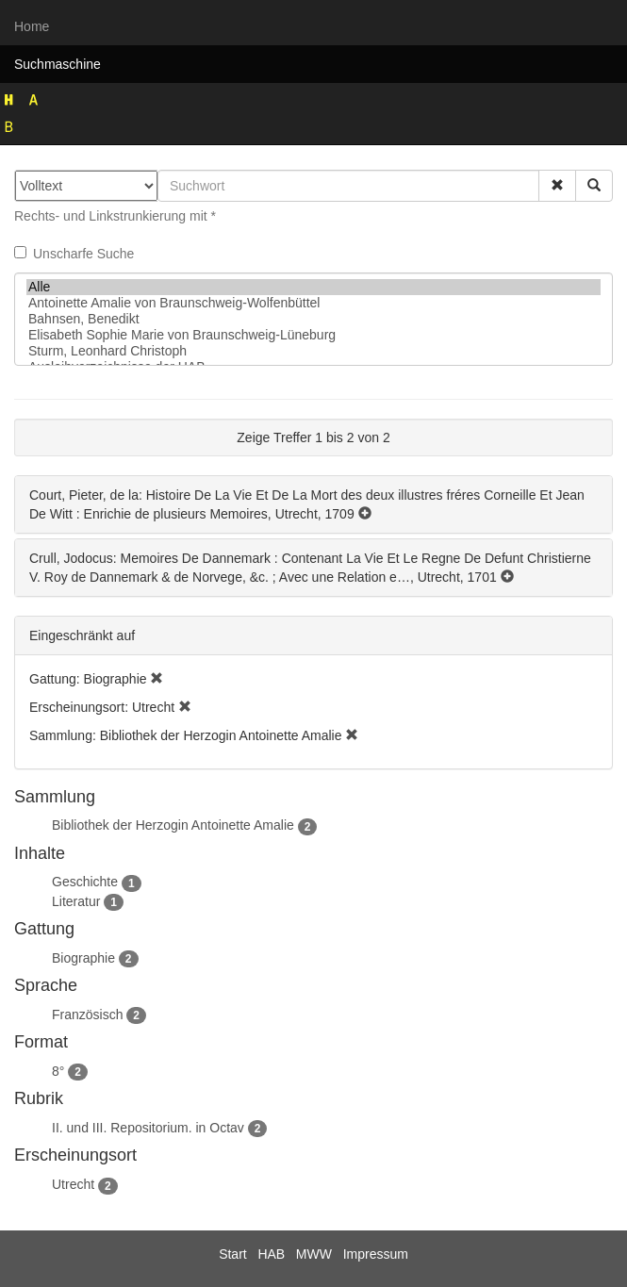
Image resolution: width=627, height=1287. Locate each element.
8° (58, 1071)
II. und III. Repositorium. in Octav (148, 1127)
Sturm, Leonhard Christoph (313, 351)
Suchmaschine (57, 64)
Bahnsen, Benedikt (313, 319)
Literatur (76, 901)
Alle (313, 287)
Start (233, 1254)
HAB (271, 1254)
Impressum (375, 1254)
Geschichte (85, 881)
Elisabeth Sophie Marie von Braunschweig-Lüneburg (313, 335)
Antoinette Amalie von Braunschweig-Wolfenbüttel (313, 303)
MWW (314, 1254)
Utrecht (73, 1184)
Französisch (87, 1014)
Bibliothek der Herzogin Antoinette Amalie (173, 825)
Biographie (83, 957)
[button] (557, 186)
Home (31, 26)
